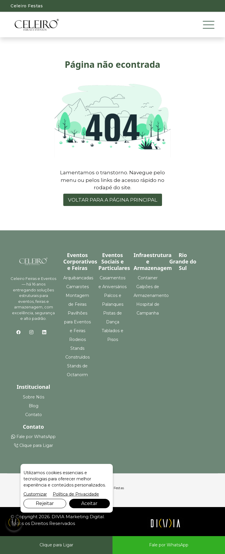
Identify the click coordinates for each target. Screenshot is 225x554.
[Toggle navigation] (208, 25)
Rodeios (77, 339)
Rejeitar (45, 503)
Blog (33, 405)
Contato (33, 414)
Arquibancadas (78, 278)
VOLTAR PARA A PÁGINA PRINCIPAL (112, 200)
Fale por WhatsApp (33, 436)
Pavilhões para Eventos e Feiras (77, 321)
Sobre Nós (33, 397)
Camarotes (77, 286)
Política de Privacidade (76, 494)
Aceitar (89, 503)
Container (148, 278)
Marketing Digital (85, 516)
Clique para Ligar (33, 445)
